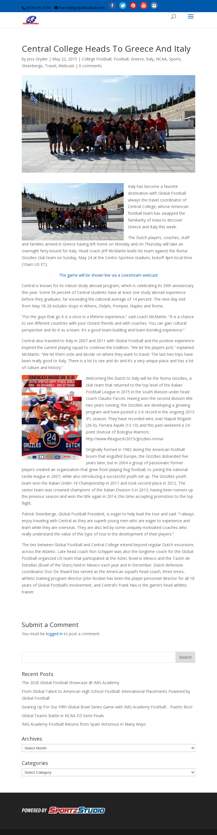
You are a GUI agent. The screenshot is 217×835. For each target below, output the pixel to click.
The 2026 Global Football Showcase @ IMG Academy (70, 682)
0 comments (90, 65)
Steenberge (32, 65)
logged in (54, 633)
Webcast (66, 65)
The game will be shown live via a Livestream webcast (108, 275)
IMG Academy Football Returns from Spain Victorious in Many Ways (84, 724)
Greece (137, 59)
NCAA (161, 59)
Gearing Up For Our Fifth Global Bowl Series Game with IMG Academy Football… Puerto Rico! (107, 707)
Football (121, 59)
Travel (50, 65)
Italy (150, 59)
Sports (175, 59)
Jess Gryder (37, 59)
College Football (96, 59)
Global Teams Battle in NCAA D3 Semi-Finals (63, 715)
